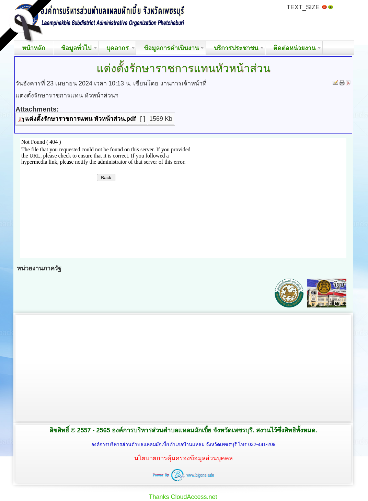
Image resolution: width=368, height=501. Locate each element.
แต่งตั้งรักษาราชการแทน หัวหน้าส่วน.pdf (80, 118)
